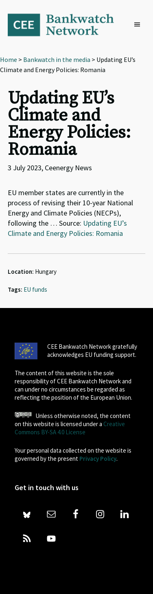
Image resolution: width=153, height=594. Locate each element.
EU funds (35, 289)
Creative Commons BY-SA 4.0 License (70, 428)
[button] (139, 25)
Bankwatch (66, 24)
